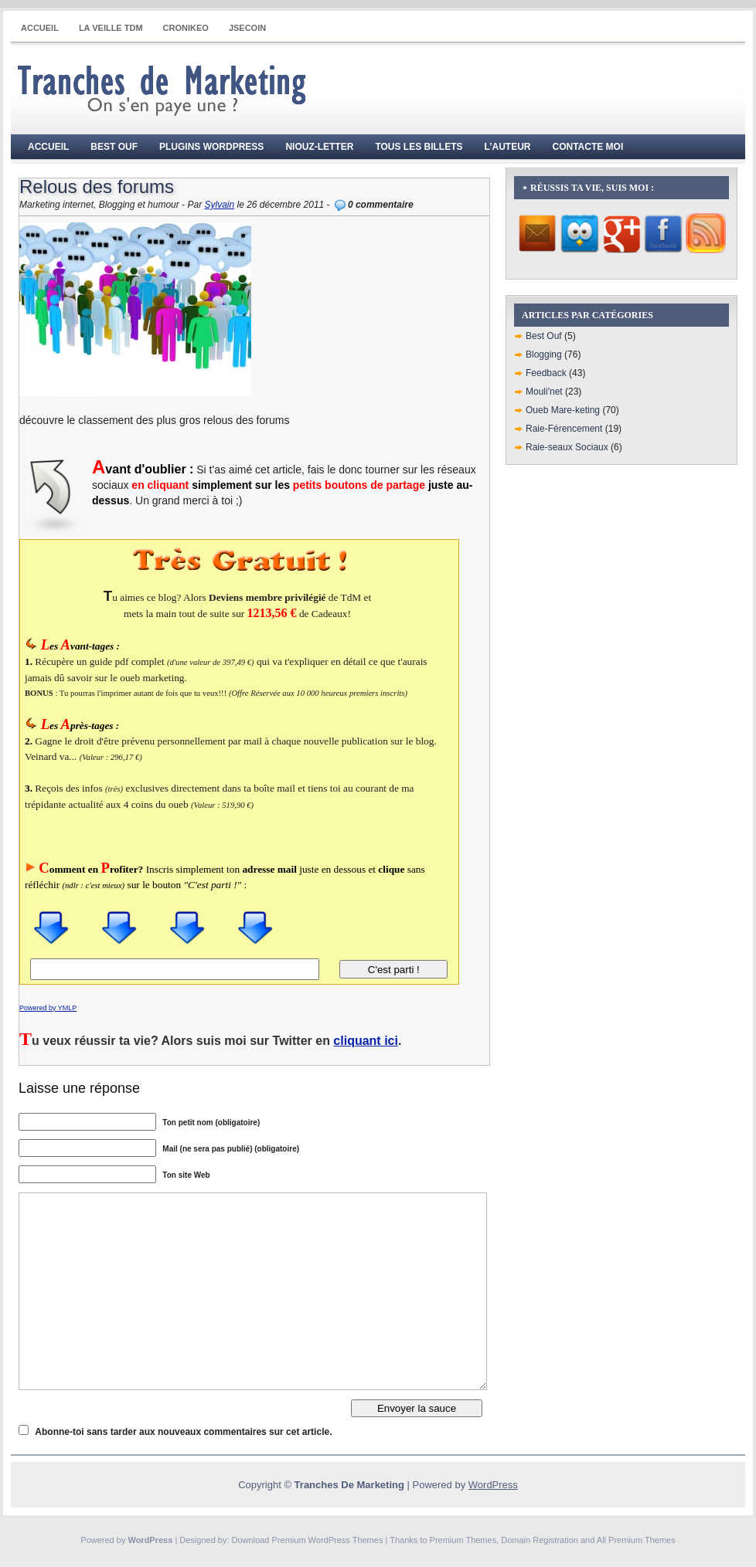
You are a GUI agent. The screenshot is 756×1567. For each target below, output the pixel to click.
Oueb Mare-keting (563, 410)
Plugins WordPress (211, 146)
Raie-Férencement (564, 428)
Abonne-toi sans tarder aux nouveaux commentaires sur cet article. (183, 1431)
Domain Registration (539, 1540)
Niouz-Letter (319, 146)
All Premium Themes (636, 1540)
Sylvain (219, 204)
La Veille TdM (111, 27)
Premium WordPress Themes (327, 1540)
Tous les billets (418, 146)
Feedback (546, 373)
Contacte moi (588, 146)
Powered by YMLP (48, 1008)
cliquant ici (365, 1040)
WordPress (493, 1485)
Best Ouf (114, 146)
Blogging (544, 354)
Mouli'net (544, 391)
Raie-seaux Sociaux (567, 447)
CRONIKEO (186, 27)
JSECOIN (247, 27)
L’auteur (508, 146)
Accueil (40, 27)
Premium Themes (463, 1540)
